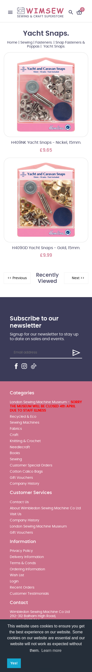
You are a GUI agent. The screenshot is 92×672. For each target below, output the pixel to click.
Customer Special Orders (31, 465)
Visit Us (15, 514)
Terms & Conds (23, 563)
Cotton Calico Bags (26, 471)
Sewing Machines (24, 422)
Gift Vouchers (21, 478)
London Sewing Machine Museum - (46, 406)
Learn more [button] (51, 650)
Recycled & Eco (23, 416)
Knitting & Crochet (25, 441)
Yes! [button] (14, 663)
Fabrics (16, 429)
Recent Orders (22, 587)
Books (15, 453)
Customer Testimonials (29, 593)
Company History (24, 483)
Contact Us (19, 502)
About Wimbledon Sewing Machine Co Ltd (45, 508)
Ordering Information (27, 569)
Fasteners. (44, 42)
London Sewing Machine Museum (38, 526)
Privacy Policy (21, 551)
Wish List (17, 575)
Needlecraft (20, 447)
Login (14, 581)
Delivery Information (27, 557)
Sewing (26, 42)
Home (12, 42)
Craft (14, 435)
